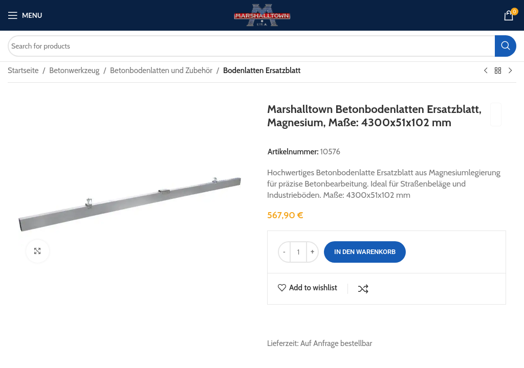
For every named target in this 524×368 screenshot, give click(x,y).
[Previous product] (485, 71)
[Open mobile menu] (25, 15)
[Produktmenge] (298, 252)
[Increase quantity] (312, 252)
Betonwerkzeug (74, 70)
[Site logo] (262, 14)
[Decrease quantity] (284, 252)
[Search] (262, 46)
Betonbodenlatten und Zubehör (161, 70)
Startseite (23, 70)
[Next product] (510, 71)
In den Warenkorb (365, 252)
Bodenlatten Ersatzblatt (262, 70)
